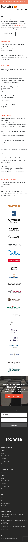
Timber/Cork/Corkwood (7, 456)
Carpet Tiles (4, 473)
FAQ (2, 500)
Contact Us (8, 34)
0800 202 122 (19, 25)
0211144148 (5, 524)
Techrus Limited (18, 540)
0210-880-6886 (5, 518)
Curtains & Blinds (5, 464)
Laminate (3, 458)
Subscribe (14, 425)
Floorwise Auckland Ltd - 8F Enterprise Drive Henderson (13, 527)
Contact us (4, 498)
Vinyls (2, 453)
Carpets (3, 450)
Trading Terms (5, 506)
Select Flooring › (16, 3)
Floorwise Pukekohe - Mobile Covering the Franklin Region (12, 515)
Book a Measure (5, 503)
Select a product (14, 396)
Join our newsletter (14, 411)
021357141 (4, 530)
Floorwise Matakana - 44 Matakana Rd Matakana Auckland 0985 (14, 521)
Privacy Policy (4, 540)
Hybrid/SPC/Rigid (5, 461)
